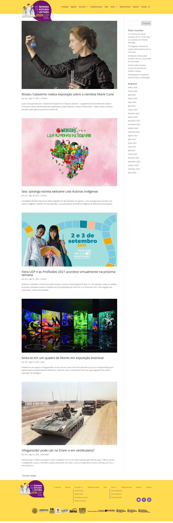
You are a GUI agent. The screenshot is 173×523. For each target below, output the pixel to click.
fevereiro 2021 (133, 158)
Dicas (113, 7)
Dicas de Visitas (116, 497)
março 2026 (132, 87)
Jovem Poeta (79, 491)
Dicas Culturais (116, 494)
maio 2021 (132, 147)
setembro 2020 (134, 169)
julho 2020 (132, 172)
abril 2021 (132, 150)
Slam (106, 7)
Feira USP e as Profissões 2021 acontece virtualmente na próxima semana (68, 273)
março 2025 (132, 91)
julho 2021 (132, 139)
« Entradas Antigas (29, 475)
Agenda (73, 7)
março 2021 (132, 154)
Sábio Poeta (79, 494)
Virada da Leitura (96, 7)
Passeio (44, 98)
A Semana (64, 7)
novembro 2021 (134, 124)
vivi (26, 98)
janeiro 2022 (133, 117)
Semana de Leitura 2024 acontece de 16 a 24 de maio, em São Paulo (139, 59)
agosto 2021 (133, 135)
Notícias (136, 7)
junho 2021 (132, 143)
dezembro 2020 (134, 161)
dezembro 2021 (134, 121)
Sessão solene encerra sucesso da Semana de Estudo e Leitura (137, 68)
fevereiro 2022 (133, 113)
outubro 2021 (133, 128)
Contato (144, 7)
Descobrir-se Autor (81, 497)
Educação (45, 454)
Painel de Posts (125, 7)
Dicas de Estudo (116, 491)
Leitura (44, 195)
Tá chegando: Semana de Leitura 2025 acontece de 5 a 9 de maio (139, 49)
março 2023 (132, 98)
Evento (44, 279)
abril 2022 (132, 106)
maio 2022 (132, 102)
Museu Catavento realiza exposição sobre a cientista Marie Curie (68, 94)
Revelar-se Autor (80, 501)
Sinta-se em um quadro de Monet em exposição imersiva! (63, 358)
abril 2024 (132, 95)
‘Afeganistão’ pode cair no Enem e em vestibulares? (58, 450)
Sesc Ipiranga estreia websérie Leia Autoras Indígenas (60, 191)
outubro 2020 (133, 165)
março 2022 (132, 110)
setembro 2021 (134, 132)
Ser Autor (82, 7)
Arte (42, 362)
